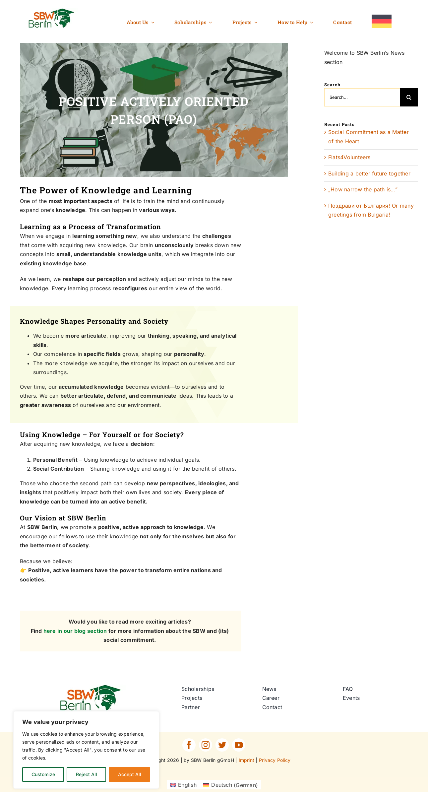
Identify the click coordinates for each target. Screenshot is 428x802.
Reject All (86, 774)
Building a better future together (369, 173)
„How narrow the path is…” (362, 189)
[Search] (409, 97)
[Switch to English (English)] (183, 785)
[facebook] (189, 745)
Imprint (247, 760)
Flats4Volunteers (349, 157)
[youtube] (238, 745)
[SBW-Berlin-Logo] (93, 687)
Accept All (129, 774)
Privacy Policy (274, 760)
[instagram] (205, 745)
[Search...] (362, 97)
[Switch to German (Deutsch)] (230, 785)
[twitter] (222, 745)
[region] (86, 750)
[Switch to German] (382, 22)
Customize (43, 774)
